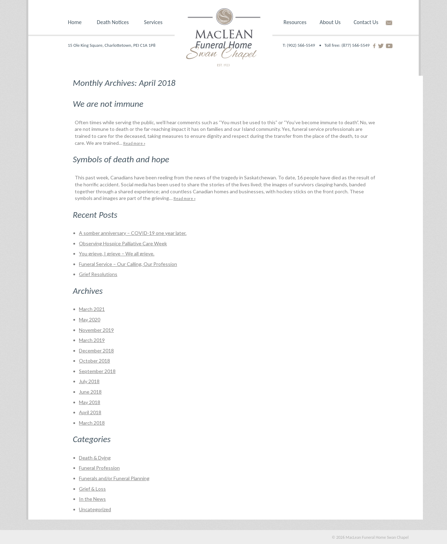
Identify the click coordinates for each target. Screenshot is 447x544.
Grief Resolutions (98, 274)
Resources (295, 22)
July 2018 (89, 381)
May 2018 (89, 402)
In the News (92, 499)
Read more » (134, 143)
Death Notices (113, 22)
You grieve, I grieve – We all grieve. (116, 253)
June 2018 (90, 392)
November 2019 (96, 330)
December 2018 (96, 350)
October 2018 (94, 361)
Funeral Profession (99, 468)
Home (75, 22)
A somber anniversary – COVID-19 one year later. (132, 233)
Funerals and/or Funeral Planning (114, 478)
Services (153, 22)
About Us (330, 22)
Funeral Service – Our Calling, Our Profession (128, 264)
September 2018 (97, 371)
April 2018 (90, 412)
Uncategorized (95, 509)
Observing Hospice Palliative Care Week (123, 243)
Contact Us (366, 22)
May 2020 (89, 319)
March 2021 (92, 309)
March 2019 (92, 340)
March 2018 (92, 423)
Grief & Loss (92, 489)
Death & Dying (95, 458)
